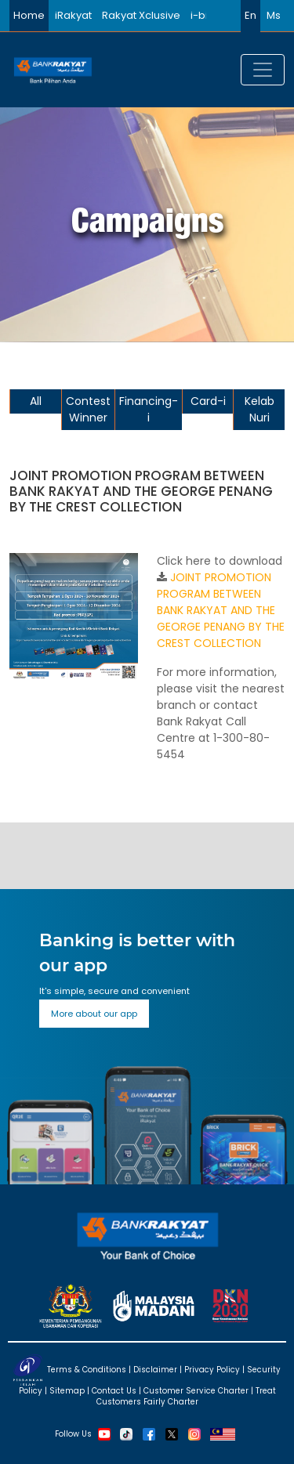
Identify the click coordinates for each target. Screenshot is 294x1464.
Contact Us (114, 1391)
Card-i (208, 401)
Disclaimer (155, 1369)
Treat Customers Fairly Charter (186, 1397)
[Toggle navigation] (263, 69)
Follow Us (73, 1434)
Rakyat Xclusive (141, 15)
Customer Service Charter (196, 1391)
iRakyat (73, 15)
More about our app (94, 1013)
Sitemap (67, 1391)
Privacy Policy (212, 1369)
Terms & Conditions (86, 1369)
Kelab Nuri (259, 409)
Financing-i (148, 409)
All (36, 401)
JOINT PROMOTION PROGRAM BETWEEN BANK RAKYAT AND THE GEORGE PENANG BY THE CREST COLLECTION (221, 610)
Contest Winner (88, 409)
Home (29, 15)
